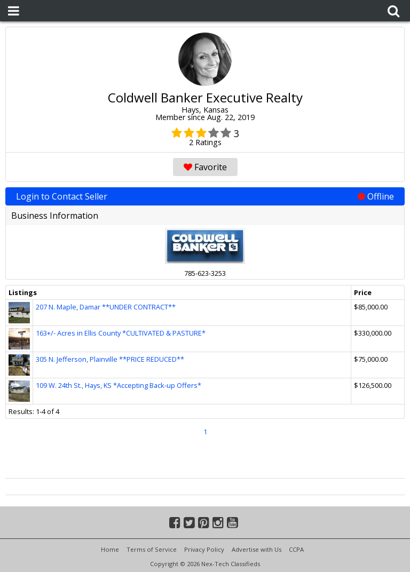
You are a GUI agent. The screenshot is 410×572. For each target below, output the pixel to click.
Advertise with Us (256, 549)
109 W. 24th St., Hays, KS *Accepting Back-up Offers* (118, 385)
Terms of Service (152, 549)
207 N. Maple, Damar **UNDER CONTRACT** (106, 307)
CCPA (296, 549)
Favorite (205, 167)
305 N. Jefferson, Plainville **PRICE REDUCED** (110, 359)
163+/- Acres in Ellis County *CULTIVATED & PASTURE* (121, 333)
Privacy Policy (204, 549)
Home (110, 549)
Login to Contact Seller (205, 196)
